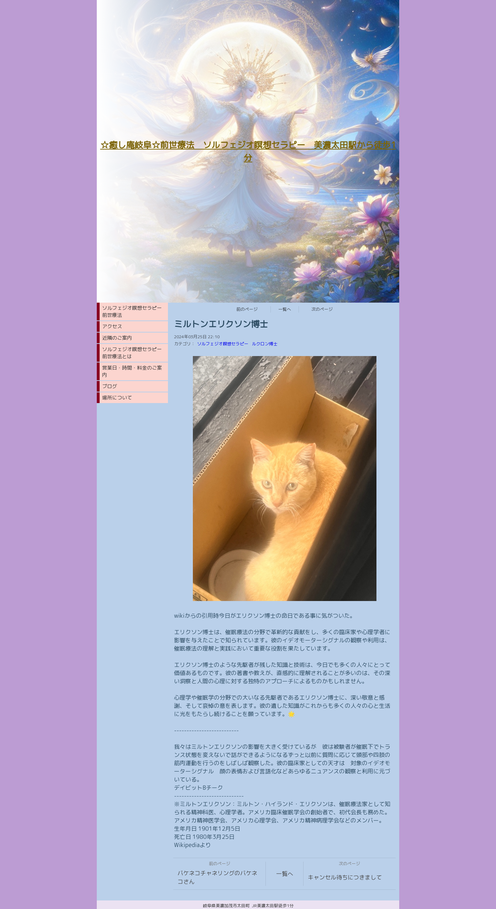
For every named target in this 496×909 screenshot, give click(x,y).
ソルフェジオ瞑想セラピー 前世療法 (134, 311)
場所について (117, 397)
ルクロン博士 (265, 344)
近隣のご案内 (117, 337)
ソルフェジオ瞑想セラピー (222, 344)
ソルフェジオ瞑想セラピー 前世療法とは (134, 353)
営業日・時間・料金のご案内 (132, 371)
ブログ (109, 386)
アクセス (112, 326)
